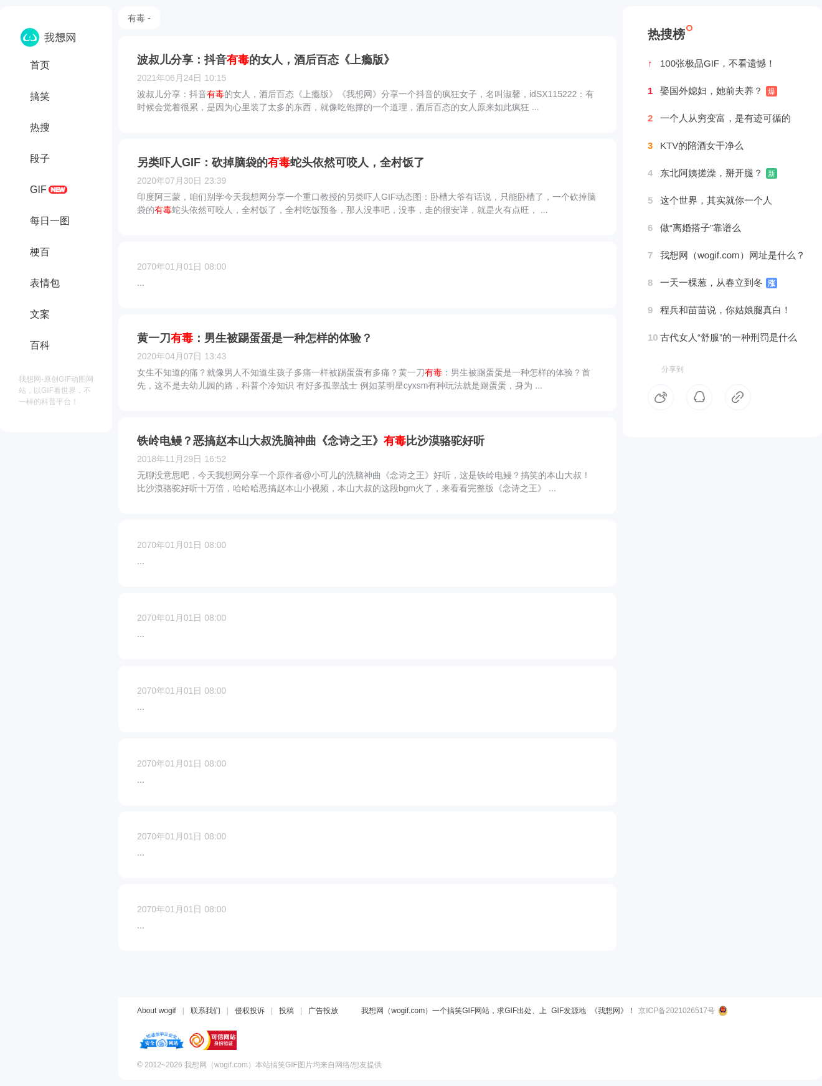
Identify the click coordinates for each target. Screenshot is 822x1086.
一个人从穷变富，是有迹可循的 (719, 118)
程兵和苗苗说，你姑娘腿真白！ (719, 310)
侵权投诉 (250, 1010)
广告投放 (323, 1010)
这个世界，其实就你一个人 (710, 200)
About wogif (156, 1010)
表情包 (45, 283)
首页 (40, 65)
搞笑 (40, 96)
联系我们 (205, 1010)
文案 (40, 314)
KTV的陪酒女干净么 (696, 145)
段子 (40, 158)
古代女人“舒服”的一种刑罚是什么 (722, 337)
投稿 (286, 1010)
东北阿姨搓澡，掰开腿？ (712, 173)
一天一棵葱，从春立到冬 (712, 282)
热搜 (40, 127)
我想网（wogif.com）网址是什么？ (726, 255)
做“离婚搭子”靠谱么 (694, 228)
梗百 (40, 252)
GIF (38, 189)
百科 (40, 345)
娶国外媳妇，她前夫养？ (712, 91)
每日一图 (50, 220)
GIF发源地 (568, 1010)
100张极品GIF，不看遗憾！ (711, 63)
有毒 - (139, 18)
